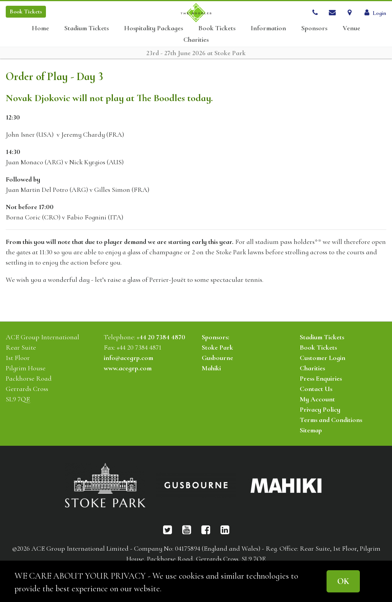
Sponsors (314, 28)
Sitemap (311, 430)
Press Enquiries (321, 378)
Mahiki (211, 368)
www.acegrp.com (128, 368)
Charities (196, 40)
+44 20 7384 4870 (161, 337)
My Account (317, 399)
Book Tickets (216, 28)
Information (268, 28)
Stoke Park (217, 347)
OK (343, 581)
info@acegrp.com (128, 357)
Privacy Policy (320, 409)
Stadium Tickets (86, 28)
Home (40, 28)
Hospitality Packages (153, 28)
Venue (351, 28)
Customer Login (322, 357)
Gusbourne (217, 357)
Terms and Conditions (331, 420)
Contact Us (316, 388)
